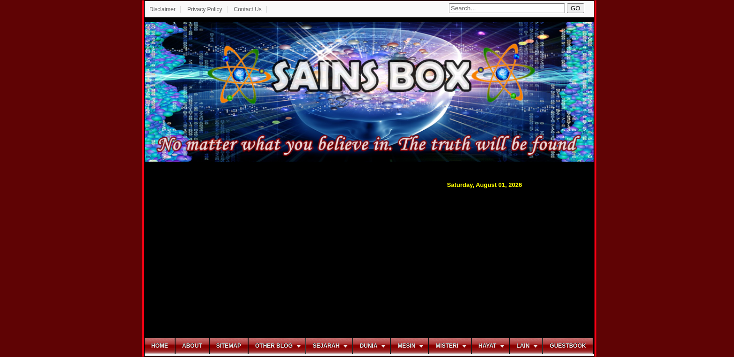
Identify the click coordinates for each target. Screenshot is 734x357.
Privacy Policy (204, 9)
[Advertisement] (369, 261)
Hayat (487, 345)
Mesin (406, 345)
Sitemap (228, 345)
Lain (522, 345)
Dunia (368, 345)
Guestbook (568, 345)
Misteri (446, 345)
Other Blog (274, 345)
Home (159, 345)
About (192, 345)
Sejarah (326, 345)
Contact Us (247, 9)
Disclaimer (162, 9)
